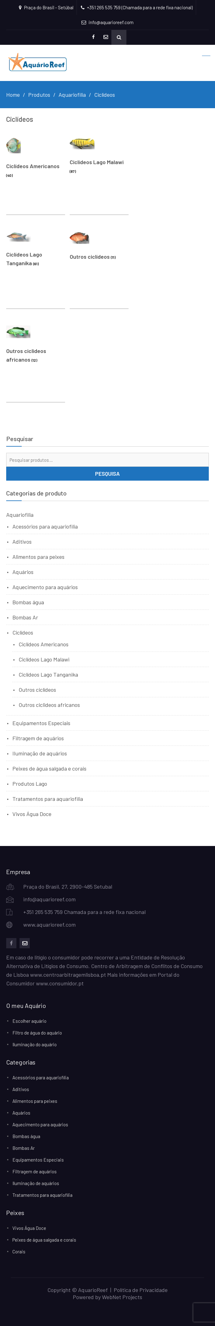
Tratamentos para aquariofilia (47, 798)
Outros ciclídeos (37, 689)
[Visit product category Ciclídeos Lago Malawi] (99, 158)
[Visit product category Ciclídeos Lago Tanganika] (35, 251)
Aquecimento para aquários (45, 587)
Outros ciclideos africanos (49, 704)
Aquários (22, 571)
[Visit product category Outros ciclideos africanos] (35, 346)
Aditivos (22, 541)
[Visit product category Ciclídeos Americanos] (35, 160)
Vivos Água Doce (31, 813)
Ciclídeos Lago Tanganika (48, 674)
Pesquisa (107, 473)
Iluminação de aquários (39, 753)
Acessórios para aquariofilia (45, 526)
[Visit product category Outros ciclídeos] (99, 248)
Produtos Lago (29, 783)
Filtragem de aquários (38, 738)
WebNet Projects (122, 1297)
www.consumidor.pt (60, 983)
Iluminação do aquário (34, 1044)
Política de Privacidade (141, 1289)
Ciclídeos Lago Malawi (44, 659)
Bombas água (28, 602)
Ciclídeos (22, 632)
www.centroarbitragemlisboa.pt (68, 974)
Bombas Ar (25, 617)
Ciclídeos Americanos (43, 644)
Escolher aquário (29, 1021)
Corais (18, 1251)
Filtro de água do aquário (37, 1032)
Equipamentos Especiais (41, 723)
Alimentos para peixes (38, 556)
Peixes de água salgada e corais (49, 768)
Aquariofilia (19, 514)
